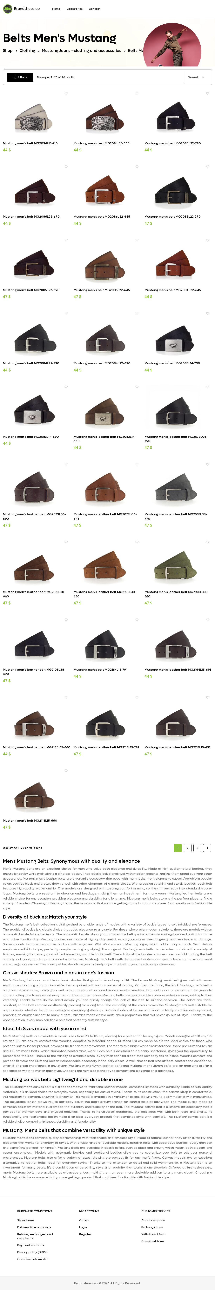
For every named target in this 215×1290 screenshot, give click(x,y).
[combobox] (196, 77)
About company (153, 1220)
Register (85, 1234)
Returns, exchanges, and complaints (35, 1236)
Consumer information (33, 1259)
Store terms (25, 1220)
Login (83, 1227)
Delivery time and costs (34, 1227)
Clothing (27, 50)
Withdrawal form (153, 1234)
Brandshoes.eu (21, 9)
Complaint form (152, 1241)
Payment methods (30, 1245)
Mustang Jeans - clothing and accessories (81, 50)
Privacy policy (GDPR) (32, 1252)
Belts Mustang (141, 50)
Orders (84, 1220)
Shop (8, 50)
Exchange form (152, 1227)
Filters (20, 77)
